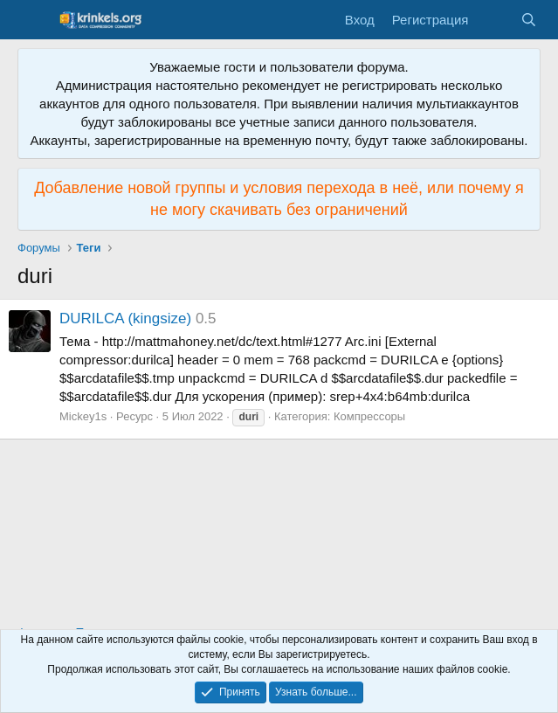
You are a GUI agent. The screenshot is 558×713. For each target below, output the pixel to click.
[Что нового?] (494, 19)
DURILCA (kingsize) (125, 318)
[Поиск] (529, 19)
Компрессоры (369, 416)
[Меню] (32, 20)
